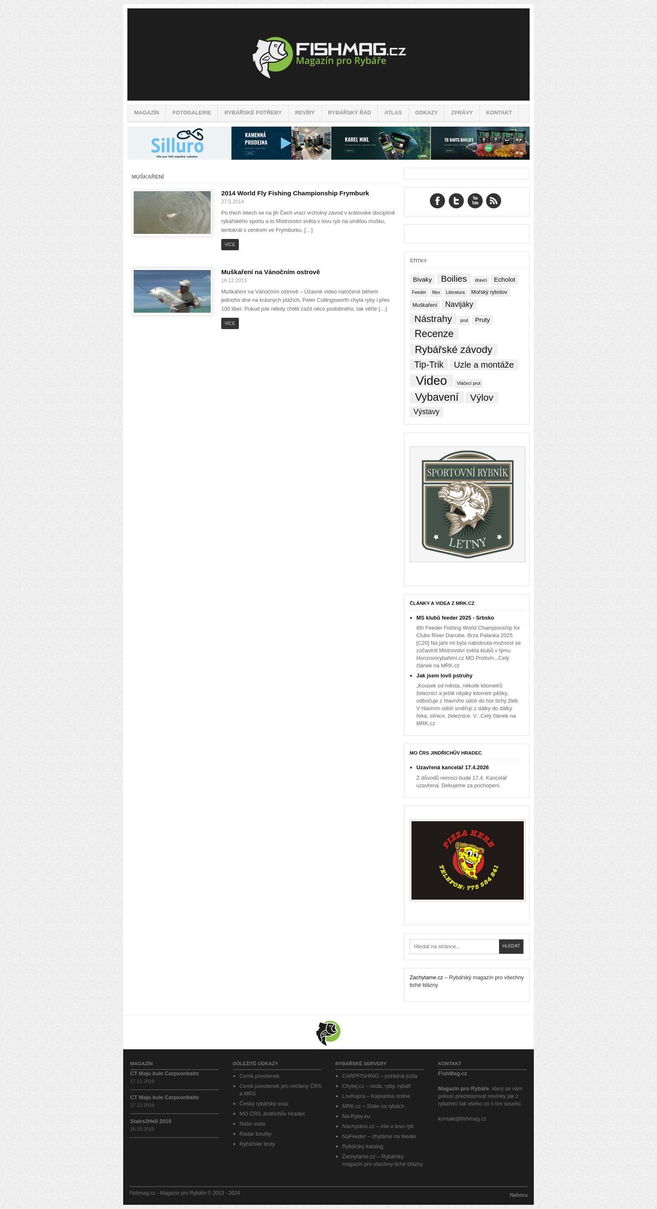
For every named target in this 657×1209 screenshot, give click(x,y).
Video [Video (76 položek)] (431, 380)
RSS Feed (493, 200)
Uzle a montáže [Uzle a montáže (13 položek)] (484, 364)
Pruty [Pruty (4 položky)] (482, 319)
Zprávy (462, 112)
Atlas (393, 112)
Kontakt (499, 112)
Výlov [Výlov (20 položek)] (481, 397)
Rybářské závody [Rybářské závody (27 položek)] (453, 349)
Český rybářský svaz (264, 1103)
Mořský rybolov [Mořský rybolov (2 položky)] (489, 292)
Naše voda (252, 1124)
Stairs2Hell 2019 (150, 1121)
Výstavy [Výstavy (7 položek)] (427, 411)
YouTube (475, 200)
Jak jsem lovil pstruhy (444, 675)
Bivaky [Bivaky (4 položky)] (422, 279)
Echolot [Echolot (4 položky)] (504, 279)
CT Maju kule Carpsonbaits (164, 1073)
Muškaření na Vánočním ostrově (270, 271)
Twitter (456, 200)
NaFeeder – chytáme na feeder (379, 1136)
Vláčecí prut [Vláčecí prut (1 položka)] (468, 383)
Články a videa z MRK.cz (442, 603)
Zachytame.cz (426, 977)
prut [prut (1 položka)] (464, 320)
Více (230, 244)
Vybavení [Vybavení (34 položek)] (436, 397)
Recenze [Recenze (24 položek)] (434, 333)
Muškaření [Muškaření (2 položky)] (424, 305)
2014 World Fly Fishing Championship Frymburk (295, 193)
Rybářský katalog (362, 1146)
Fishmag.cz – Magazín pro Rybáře (328, 54)
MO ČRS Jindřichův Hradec (446, 752)
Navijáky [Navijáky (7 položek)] (459, 304)
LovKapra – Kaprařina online (376, 1096)
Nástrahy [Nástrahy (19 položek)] (433, 319)
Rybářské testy (257, 1144)
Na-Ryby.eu (356, 1116)
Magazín (146, 112)
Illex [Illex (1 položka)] (436, 292)
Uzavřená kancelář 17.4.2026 (452, 767)
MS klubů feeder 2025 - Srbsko (455, 618)
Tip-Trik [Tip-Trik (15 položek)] (428, 364)
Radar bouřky (256, 1134)
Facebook (437, 200)
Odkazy (426, 112)
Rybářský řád (349, 112)
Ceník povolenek (259, 1076)
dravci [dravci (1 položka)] (481, 280)
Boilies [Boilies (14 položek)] (454, 278)
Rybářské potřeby (253, 112)
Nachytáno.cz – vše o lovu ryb (378, 1126)
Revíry (305, 112)
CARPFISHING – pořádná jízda (379, 1076)
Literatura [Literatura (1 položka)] (455, 292)
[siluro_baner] (328, 158)
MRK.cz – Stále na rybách (373, 1106)
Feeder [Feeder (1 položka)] (419, 292)
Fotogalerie (192, 112)
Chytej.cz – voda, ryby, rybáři (376, 1086)
